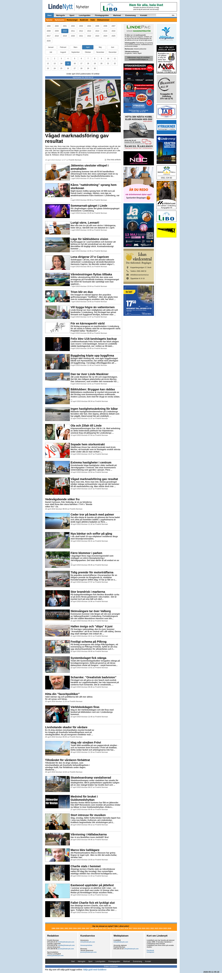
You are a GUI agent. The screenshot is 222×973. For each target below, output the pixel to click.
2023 (97, 36)
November (100, 52)
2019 (65, 36)
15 (68, 63)
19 (95, 63)
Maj (100, 47)
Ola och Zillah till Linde (86, 425)
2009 (57, 31)
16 (75, 63)
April (87, 47)
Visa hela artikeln (113, 160)
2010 (65, 31)
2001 (65, 26)
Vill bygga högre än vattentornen (93, 307)
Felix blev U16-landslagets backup (94, 338)
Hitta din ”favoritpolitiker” (62, 694)
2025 (113, 36)
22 (115, 63)
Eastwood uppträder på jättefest (92, 885)
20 (101, 63)
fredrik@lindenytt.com (66, 942)
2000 (57, 26)
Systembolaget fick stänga (88, 657)
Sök (173, 15)
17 (81, 63)
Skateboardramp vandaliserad (91, 777)
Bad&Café (84, 20)
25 (61, 68)
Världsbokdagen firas (85, 707)
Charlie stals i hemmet (86, 866)
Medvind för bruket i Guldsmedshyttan (84, 798)
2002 (73, 26)
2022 (89, 36)
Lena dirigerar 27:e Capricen (90, 256)
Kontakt (143, 15)
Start (49, 15)
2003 (81, 26)
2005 (97, 26)
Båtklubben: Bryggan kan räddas (93, 389)
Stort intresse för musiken (88, 815)
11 (115, 59)
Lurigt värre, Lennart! (85, 222)
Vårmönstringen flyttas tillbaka (91, 274)
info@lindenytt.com (87, 942)
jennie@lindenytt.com (66, 949)
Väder (92, 20)
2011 (73, 31)
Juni (112, 47)
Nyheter (49, 20)
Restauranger (72, 20)
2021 (81, 36)
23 (48, 68)
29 (88, 68)
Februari (63, 47)
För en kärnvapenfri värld (88, 323)
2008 (49, 31)
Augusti (63, 52)
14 (61, 63)
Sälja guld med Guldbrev (94, 969)
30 (95, 68)
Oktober (88, 52)
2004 (89, 26)
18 (88, 63)
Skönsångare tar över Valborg (91, 611)
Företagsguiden (102, 15)
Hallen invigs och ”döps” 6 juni (92, 626)
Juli (50, 52)
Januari (51, 47)
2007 (113, 26)
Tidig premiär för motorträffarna (92, 572)
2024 (105, 36)
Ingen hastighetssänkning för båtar (94, 408)
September (75, 52)
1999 (49, 26)
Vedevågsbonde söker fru (62, 499)
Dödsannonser (103, 20)
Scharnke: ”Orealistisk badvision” (93, 677)
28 (81, 68)
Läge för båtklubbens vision (89, 239)
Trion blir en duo (82, 291)
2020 (73, 36)
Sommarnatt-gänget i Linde (89, 205)
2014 (97, 31)
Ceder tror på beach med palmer (92, 514)
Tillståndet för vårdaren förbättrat (67, 760)
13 (55, 63)
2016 (113, 31)
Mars (75, 47)
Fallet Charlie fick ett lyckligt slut (93, 902)
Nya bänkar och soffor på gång (91, 533)
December (113, 52)
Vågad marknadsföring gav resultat (77, 138)
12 (48, 63)
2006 (105, 26)
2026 (49, 41)
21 (108, 63)
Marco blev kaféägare (85, 850)
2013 (89, 31)
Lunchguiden (84, 15)
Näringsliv (60, 15)
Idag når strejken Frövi (86, 742)
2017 (49, 36)
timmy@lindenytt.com (55, 955)
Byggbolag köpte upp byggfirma (92, 355)
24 (55, 68)
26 (68, 68)
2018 (57, 36)
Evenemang (130, 15)
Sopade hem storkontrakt (88, 444)
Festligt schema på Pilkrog (88, 641)
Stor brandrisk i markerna (88, 591)
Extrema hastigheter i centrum (91, 462)
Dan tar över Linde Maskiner (90, 374)
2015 (105, 31)
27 (75, 68)
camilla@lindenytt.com (66, 945)
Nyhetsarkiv (59, 20)
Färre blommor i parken (86, 553)
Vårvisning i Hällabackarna (89, 834)
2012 (81, 31)
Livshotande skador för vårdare (66, 727)
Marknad (117, 15)
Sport (72, 15)
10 (108, 59)
